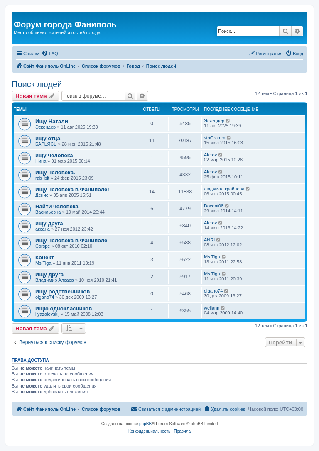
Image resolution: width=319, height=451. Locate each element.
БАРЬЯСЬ (45, 143)
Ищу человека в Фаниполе (71, 240)
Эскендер (45, 126)
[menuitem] (50, 54)
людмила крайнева (224, 188)
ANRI (209, 239)
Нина (40, 160)
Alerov (210, 154)
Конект (44, 257)
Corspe (42, 246)
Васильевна (48, 212)
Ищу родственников (62, 291)
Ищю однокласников (63, 308)
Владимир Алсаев (54, 280)
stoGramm (214, 137)
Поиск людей (37, 84)
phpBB (145, 424)
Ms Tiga (43, 263)
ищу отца (47, 138)
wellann (211, 307)
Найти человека (57, 206)
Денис (41, 195)
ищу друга (49, 223)
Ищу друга (49, 274)
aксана (42, 229)
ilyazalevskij (47, 314)
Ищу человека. (55, 172)
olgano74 (44, 297)
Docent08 (213, 205)
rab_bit (42, 178)
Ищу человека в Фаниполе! (72, 189)
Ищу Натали (51, 121)
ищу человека (54, 155)
